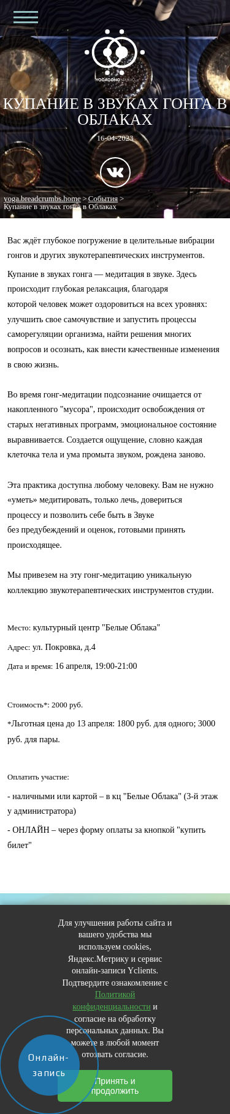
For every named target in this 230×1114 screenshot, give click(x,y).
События (103, 198)
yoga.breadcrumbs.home (42, 198)
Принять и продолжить (115, 1086)
